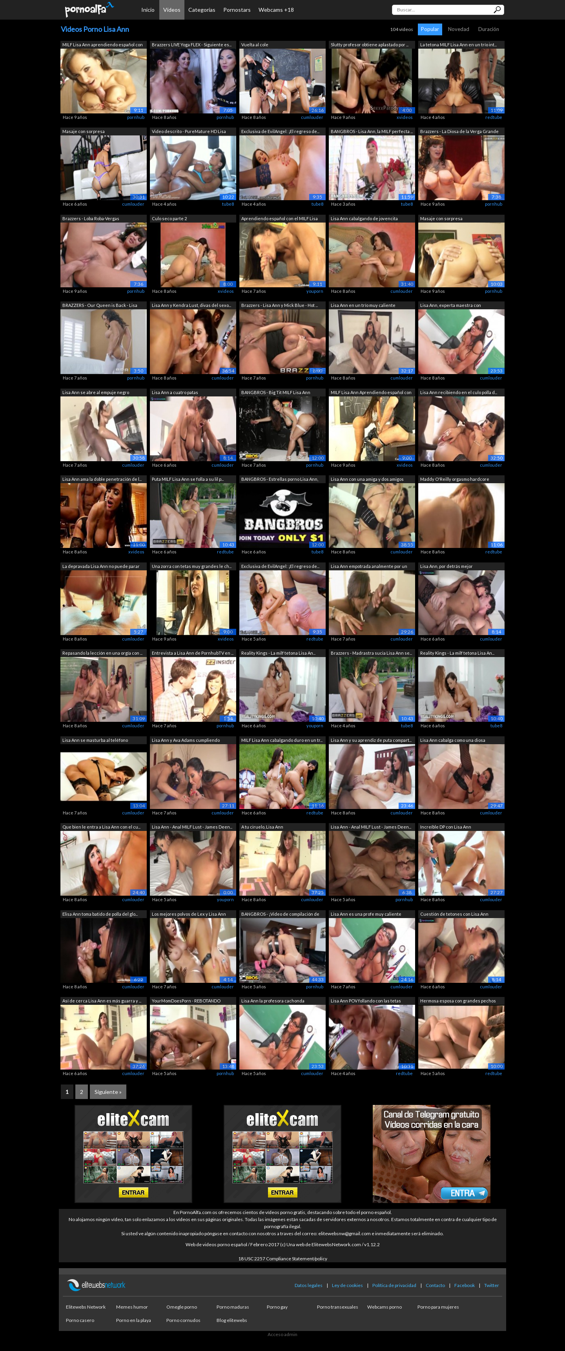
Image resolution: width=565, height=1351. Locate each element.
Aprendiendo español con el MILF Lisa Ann (279, 219)
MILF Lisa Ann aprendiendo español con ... (102, 45)
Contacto (435, 1285)
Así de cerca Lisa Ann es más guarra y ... (101, 1000)
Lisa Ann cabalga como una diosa (452, 740)
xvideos (405, 117)
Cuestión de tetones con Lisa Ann (454, 913)
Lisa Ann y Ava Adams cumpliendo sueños (186, 741)
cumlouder (312, 117)
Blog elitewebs (232, 1320)
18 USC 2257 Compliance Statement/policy (282, 1259)
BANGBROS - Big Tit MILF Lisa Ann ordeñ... (275, 393)
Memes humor (132, 1307)
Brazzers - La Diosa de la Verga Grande (459, 131)
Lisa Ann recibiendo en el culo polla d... (458, 392)
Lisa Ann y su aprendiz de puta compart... (371, 740)
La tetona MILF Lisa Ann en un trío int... (458, 44)
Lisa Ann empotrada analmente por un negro (369, 567)
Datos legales (309, 1285)
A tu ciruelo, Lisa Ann (262, 826)
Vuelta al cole (254, 44)
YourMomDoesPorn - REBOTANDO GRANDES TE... (186, 1001)
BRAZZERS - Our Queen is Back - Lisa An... (99, 306)
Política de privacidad (394, 1285)
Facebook (464, 1285)
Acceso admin (282, 1334)
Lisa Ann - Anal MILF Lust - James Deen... (192, 826)
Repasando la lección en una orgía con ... (102, 652)
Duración (488, 29)
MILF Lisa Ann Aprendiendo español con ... (371, 393)
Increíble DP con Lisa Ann (445, 826)
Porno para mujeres (438, 1307)
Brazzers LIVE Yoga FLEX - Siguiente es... (191, 44)
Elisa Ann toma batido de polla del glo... (100, 913)
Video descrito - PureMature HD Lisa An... (189, 132)
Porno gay (277, 1307)
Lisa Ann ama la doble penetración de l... (102, 479)
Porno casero (80, 1320)
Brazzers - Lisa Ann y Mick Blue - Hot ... (279, 305)
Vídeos (171, 9)
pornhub (135, 117)
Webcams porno (384, 1307)
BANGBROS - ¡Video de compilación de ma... (280, 914)
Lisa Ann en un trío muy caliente (363, 305)
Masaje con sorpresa (83, 131)
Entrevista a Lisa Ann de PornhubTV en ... (192, 652)
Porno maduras (233, 1307)
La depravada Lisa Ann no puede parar (101, 566)
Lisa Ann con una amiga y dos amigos (367, 479)
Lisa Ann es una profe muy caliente (366, 913)
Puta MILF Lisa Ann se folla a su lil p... (188, 479)
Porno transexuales (337, 1307)
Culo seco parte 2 (169, 218)
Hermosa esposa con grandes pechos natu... (458, 1001)
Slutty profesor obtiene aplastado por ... (369, 44)
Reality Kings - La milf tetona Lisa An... (278, 652)
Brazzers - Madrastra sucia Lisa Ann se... (371, 652)
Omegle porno (181, 1307)
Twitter (491, 1285)
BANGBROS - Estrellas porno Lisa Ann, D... (279, 480)
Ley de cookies (347, 1285)
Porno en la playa (133, 1320)
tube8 (228, 203)
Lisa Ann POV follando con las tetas (366, 1000)
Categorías (201, 9)
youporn (314, 291)
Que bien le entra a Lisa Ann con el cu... (101, 826)
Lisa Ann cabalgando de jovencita (364, 218)
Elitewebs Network (86, 1307)
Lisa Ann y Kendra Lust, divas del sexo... (191, 305)
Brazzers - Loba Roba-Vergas (90, 218)
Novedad (458, 29)
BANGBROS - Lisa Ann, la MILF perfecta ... (372, 131)
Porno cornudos (183, 1320)
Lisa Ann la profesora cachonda (272, 1000)
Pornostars (237, 9)
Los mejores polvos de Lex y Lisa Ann (189, 913)
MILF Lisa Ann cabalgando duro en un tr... (282, 740)
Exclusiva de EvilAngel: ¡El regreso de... (280, 131)
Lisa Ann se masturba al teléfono (95, 740)
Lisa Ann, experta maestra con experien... (450, 306)
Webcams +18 (276, 9)
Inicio (148, 9)
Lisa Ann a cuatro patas (175, 392)
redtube (493, 117)
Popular (430, 29)
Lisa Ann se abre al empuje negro (95, 392)
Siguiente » (108, 1091)
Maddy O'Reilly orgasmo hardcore (454, 479)
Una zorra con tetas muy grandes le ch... (191, 566)
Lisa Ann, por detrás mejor (446, 566)
